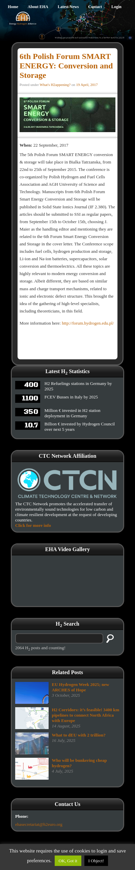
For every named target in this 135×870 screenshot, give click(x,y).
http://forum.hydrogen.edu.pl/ (87, 323)
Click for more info (33, 525)
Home (13, 6)
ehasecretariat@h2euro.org (38, 824)
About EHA (38, 6)
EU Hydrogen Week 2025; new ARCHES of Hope (80, 687)
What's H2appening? (55, 85)
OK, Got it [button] (68, 860)
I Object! (96, 860)
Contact (95, 6)
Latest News (68, 6)
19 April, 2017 (87, 85)
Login (116, 6)
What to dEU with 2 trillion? (78, 735)
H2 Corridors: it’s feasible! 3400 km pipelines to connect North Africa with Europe (85, 715)
